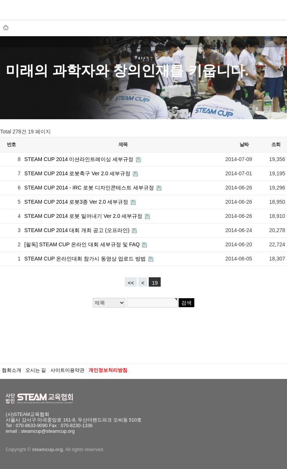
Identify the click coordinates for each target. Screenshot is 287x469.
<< (131, 283)
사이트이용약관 (67, 370)
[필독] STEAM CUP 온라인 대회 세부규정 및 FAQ (82, 244)
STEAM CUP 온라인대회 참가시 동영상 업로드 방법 (85, 259)
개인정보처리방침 (108, 370)
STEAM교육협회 (43, 13)
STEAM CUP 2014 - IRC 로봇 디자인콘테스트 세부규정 (89, 188)
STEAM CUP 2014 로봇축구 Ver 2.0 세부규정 (78, 173)
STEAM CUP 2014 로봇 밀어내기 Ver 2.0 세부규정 (84, 216)
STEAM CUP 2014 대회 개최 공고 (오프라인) (77, 230)
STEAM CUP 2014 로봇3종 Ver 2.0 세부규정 (77, 202)
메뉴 (269, 10)
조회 (275, 144)
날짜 (244, 144)
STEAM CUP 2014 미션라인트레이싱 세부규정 (79, 159)
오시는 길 (35, 370)
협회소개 (11, 370)
